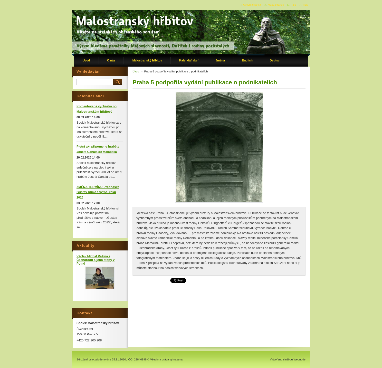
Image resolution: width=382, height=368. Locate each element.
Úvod (136, 71)
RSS (293, 4)
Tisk (305, 4)
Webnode (300, 359)
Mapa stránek (276, 4)
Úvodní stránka (252, 4)
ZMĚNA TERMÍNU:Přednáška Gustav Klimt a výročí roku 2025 (97, 192)
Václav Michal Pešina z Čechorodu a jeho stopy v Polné (95, 259)
